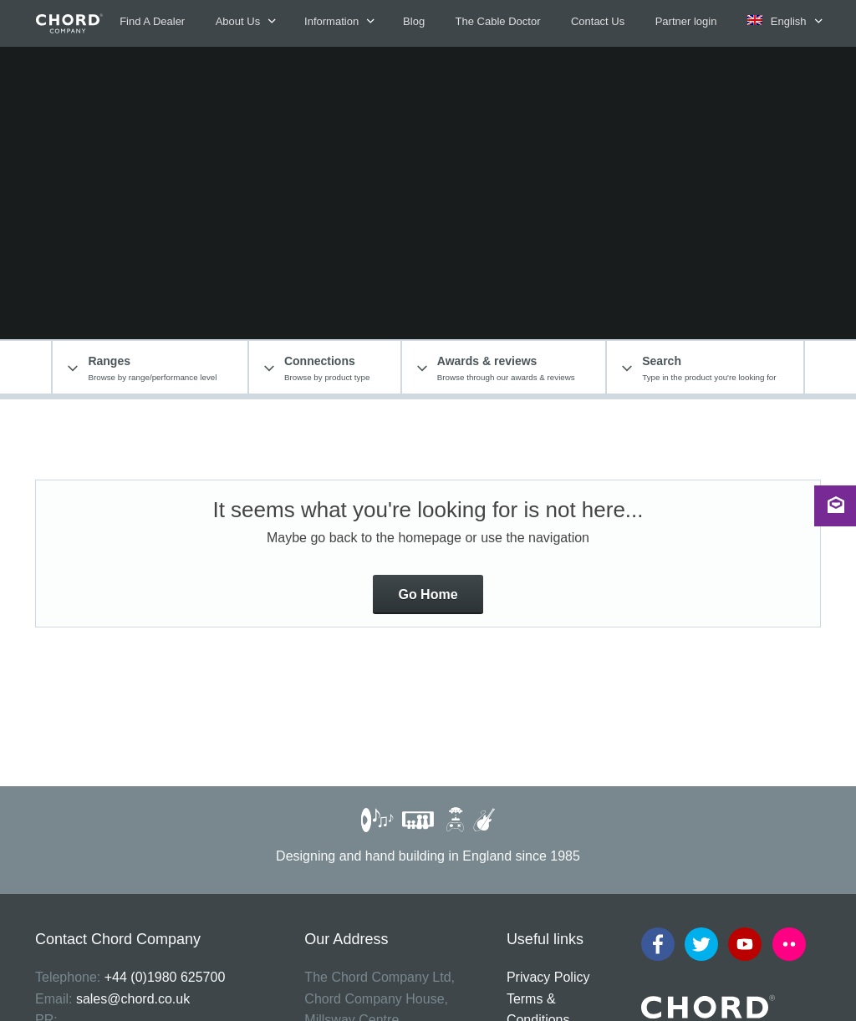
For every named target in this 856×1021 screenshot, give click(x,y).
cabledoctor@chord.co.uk (111, 858)
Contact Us (597, 21)
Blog (414, 21)
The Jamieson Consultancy (754, 998)
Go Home (427, 369)
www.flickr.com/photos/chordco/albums (150, 901)
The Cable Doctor (498, 21)
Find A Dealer (152, 21)
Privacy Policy (548, 751)
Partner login (686, 21)
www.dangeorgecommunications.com (146, 816)
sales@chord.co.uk (133, 773)
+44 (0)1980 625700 (165, 751)
